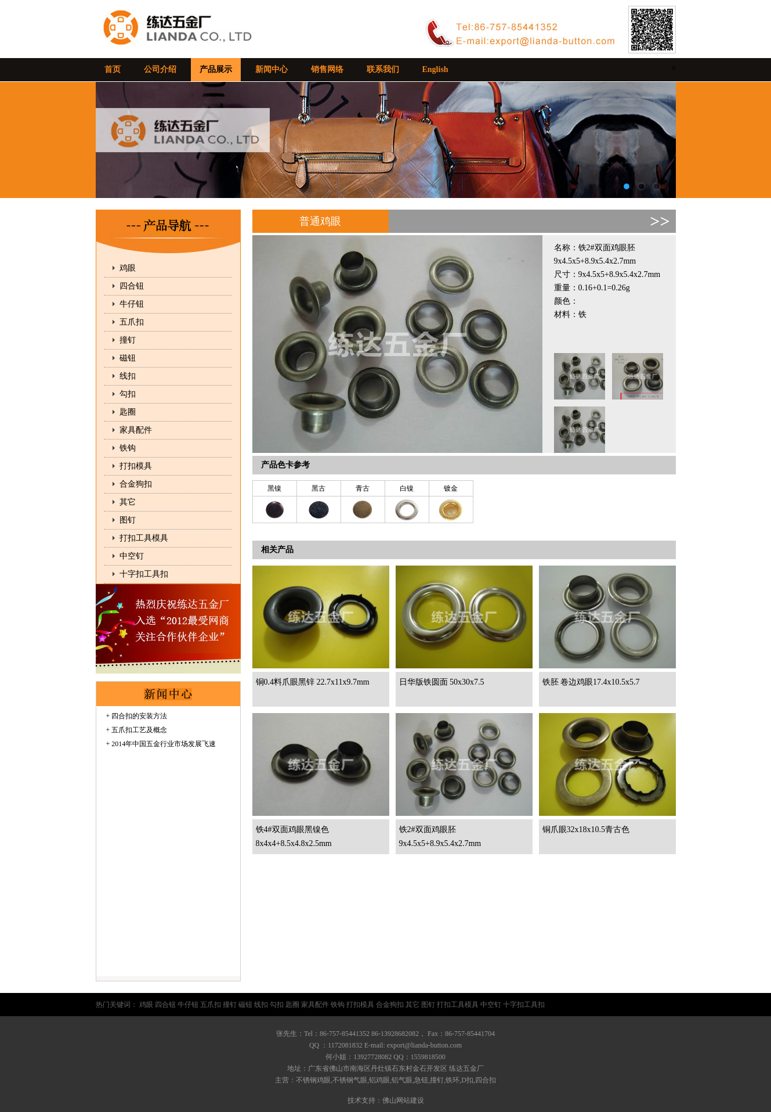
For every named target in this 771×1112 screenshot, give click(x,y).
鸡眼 (128, 268)
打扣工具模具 (144, 538)
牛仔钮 (132, 304)
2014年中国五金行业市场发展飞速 (163, 744)
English (435, 69)
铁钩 (128, 448)
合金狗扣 (136, 484)
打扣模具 (136, 466)
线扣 (128, 376)
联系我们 (383, 69)
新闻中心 (271, 69)
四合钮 (132, 286)
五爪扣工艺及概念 (139, 730)
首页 (112, 69)
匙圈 (128, 412)
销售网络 (327, 69)
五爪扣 (132, 322)
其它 (128, 502)
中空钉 (132, 556)
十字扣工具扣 (144, 574)
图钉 (128, 520)
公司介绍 (160, 69)
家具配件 (136, 430)
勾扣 (128, 394)
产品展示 (216, 69)
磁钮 (128, 358)
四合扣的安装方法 (139, 716)
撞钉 (128, 340)
